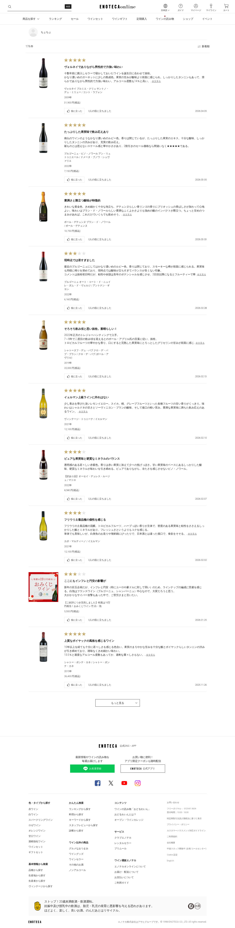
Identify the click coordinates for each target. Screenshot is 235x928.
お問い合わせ (173, 802)
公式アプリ (143, 768)
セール (75, 18)
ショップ (188, 18)
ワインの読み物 (165, 18)
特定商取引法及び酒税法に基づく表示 (184, 818)
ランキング (55, 18)
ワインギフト (120, 18)
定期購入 (142, 18)
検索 (68, 6)
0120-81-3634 (190, 808)
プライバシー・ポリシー (178, 824)
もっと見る (124, 703)
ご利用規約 (172, 836)
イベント (207, 18)
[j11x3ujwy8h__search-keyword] (39, 6)
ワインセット (95, 18)
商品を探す (31, 19)
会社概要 (171, 843)
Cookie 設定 (172, 855)
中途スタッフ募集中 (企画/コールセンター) (186, 848)
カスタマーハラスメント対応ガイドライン (186, 830)
